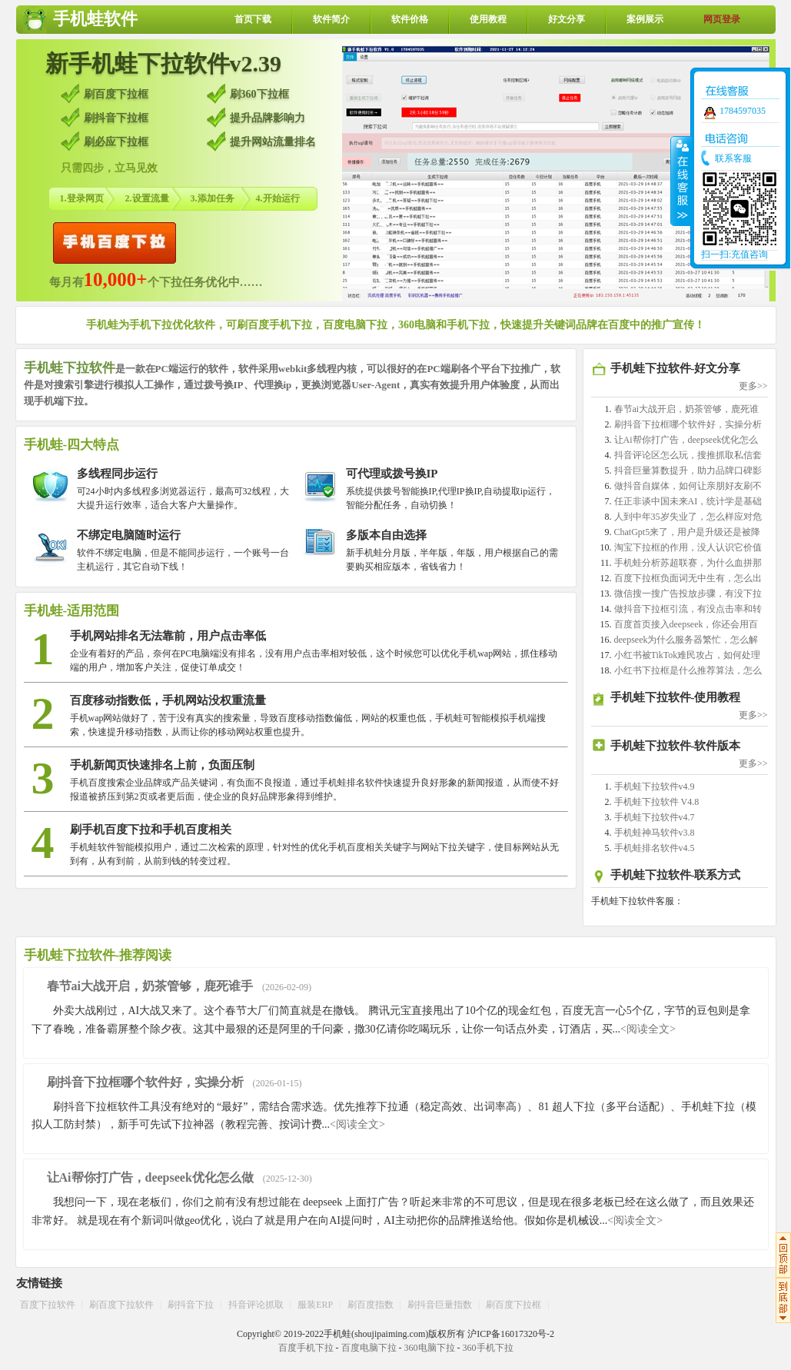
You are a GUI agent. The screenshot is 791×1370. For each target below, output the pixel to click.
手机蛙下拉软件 (69, 368)
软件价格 (409, 19)
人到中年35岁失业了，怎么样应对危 (688, 516)
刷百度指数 (370, 1304)
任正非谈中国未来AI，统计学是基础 (688, 501)
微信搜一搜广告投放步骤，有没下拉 (688, 593)
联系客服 (733, 158)
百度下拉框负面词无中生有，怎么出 (688, 578)
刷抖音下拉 (191, 1304)
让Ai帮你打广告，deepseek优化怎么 (686, 439)
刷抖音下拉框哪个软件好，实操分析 (688, 424)
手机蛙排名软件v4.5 (654, 848)
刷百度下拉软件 (121, 1304)
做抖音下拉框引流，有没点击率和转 (688, 609)
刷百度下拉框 (513, 1304)
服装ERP (315, 1304)
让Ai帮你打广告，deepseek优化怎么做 (150, 1177)
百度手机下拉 (306, 1347)
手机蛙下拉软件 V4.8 (657, 801)
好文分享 (566, 19)
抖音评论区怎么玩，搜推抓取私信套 (688, 455)
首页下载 (252, 19)
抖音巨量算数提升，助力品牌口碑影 (688, 470)
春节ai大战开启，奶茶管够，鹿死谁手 (150, 986)
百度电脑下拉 (369, 1347)
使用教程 (488, 19)
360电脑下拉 (429, 1347)
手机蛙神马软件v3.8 (654, 832)
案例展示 (644, 19)
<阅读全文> (648, 1029)
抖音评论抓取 (256, 1304)
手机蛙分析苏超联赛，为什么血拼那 (688, 562)
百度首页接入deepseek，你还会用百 (686, 624)
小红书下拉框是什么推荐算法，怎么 (688, 670)
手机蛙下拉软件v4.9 (654, 786)
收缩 (681, 180)
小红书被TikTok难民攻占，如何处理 (687, 655)
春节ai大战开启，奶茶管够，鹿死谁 (686, 409)
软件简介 (331, 19)
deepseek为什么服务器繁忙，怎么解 (686, 639)
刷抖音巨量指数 (439, 1304)
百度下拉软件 (47, 1304)
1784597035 (743, 110)
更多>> (753, 386)
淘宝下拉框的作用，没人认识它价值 (688, 547)
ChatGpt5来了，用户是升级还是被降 (687, 532)
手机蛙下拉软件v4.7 (654, 817)
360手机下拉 (488, 1347)
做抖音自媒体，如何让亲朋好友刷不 (688, 485)
